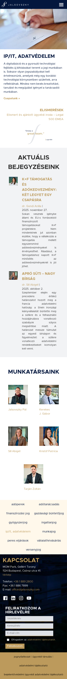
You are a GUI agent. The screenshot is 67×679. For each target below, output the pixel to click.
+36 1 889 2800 (23, 581)
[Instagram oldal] (21, 598)
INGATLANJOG (48, 522)
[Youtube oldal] (29, 598)
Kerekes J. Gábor (44, 411)
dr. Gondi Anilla (31, 206)
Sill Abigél (14, 451)
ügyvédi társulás (42, 657)
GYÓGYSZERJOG (18, 522)
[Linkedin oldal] (13, 598)
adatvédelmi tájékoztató (33, 665)
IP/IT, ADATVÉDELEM (18, 531)
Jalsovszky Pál (17, 409)
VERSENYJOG (33, 549)
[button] (63, 3)
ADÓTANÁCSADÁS (49, 504)
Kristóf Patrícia (48, 451)
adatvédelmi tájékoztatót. (41, 640)
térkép (7, 575)
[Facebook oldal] (5, 598)
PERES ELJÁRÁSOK (18, 540)
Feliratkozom (15, 646)
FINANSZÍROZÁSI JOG (18, 513)
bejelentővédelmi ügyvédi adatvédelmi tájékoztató (33, 674)
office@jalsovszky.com (25, 589)
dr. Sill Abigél (30, 284)
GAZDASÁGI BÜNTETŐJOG (49, 513)
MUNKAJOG (49, 531)
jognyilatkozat (22, 657)
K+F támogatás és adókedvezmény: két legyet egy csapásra (39, 189)
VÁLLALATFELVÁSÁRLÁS (49, 540)
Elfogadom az (33, 640)
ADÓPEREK (18, 504)
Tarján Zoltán (32, 489)
